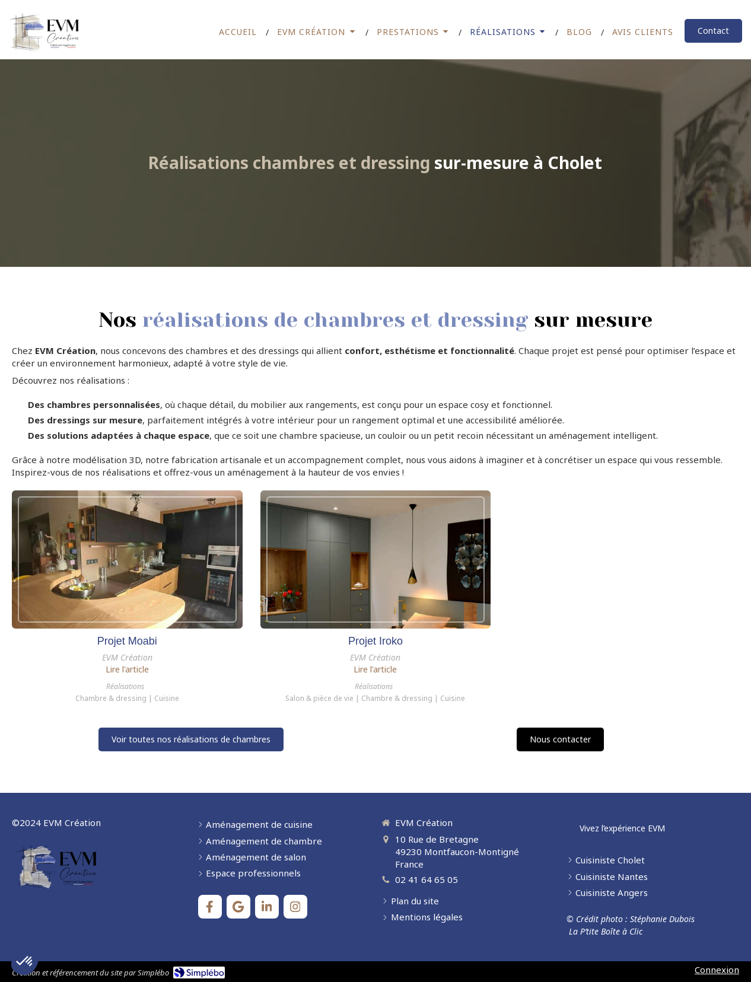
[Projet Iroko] (375, 559)
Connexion (717, 969)
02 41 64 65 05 (426, 879)
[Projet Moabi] (127, 559)
